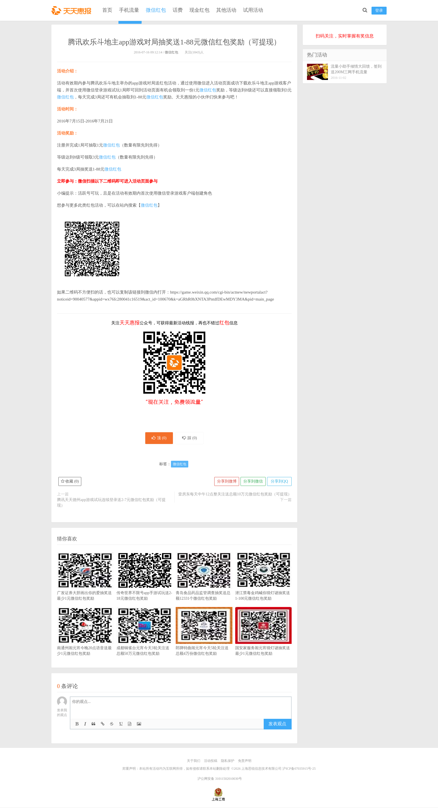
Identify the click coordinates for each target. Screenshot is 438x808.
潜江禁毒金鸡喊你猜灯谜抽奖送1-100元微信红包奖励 (263, 585)
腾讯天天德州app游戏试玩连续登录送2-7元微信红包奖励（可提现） (111, 503)
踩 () (190, 438)
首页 (107, 10)
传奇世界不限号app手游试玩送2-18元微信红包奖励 (144, 585)
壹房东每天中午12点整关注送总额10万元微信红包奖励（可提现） (235, 495)
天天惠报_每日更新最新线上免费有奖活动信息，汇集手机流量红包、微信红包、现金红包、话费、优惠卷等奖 (72, 10)
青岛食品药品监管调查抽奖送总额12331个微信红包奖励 (204, 585)
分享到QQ (279, 482)
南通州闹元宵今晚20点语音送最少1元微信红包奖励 (85, 640)
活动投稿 (210, 761)
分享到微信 (252, 482)
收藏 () (70, 482)
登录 (379, 10)
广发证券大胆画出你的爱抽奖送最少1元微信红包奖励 (85, 585)
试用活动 (253, 10)
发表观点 (277, 724)
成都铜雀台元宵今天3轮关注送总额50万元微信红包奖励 (144, 640)
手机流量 (129, 10)
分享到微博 (226, 482)
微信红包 (156, 10)
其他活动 (226, 10)
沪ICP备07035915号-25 (299, 769)
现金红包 (199, 10)
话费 (178, 10)
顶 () (158, 438)
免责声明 (244, 761)
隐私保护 (227, 761)
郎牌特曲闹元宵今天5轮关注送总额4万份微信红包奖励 (204, 640)
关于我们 (193, 761)
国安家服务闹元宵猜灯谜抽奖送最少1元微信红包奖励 (263, 640)
